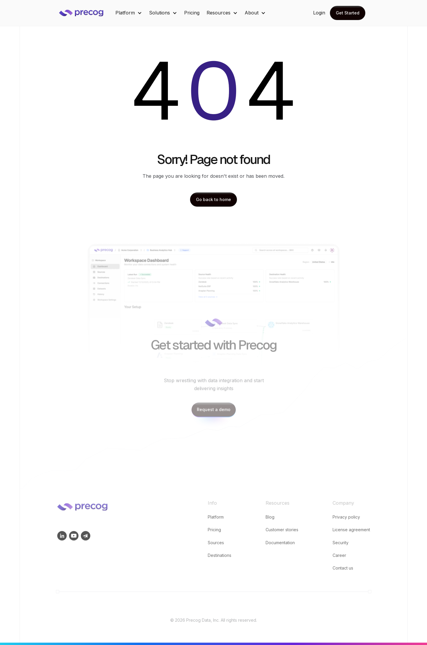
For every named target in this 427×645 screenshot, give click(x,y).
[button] (128, 13)
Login (319, 13)
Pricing (191, 13)
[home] (85, 13)
